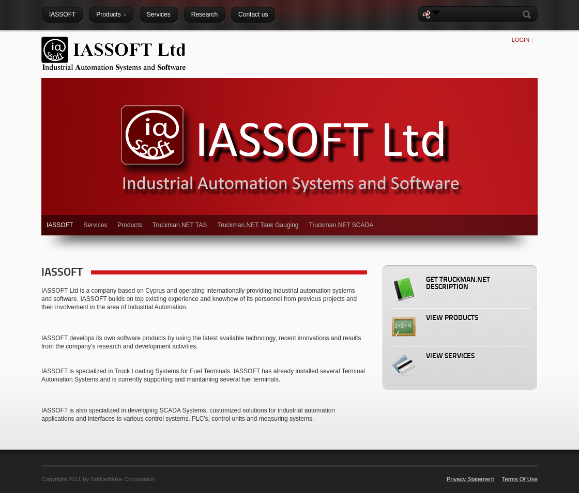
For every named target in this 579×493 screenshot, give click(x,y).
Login (520, 40)
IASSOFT (60, 225)
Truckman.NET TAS (180, 225)
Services (95, 225)
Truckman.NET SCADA (341, 225)
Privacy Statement (470, 479)
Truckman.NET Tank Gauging (257, 225)
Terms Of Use (520, 479)
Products (129, 225)
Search (529, 14)
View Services (450, 356)
